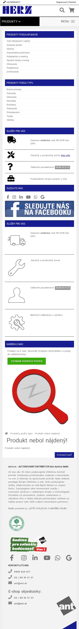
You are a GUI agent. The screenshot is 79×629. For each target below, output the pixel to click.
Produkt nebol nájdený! (47, 433)
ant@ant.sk (20, 583)
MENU (68, 21)
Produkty (11, 22)
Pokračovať (64, 454)
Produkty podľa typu (21, 433)
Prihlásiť (72, 2)
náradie (12, 478)
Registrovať (61, 2)
